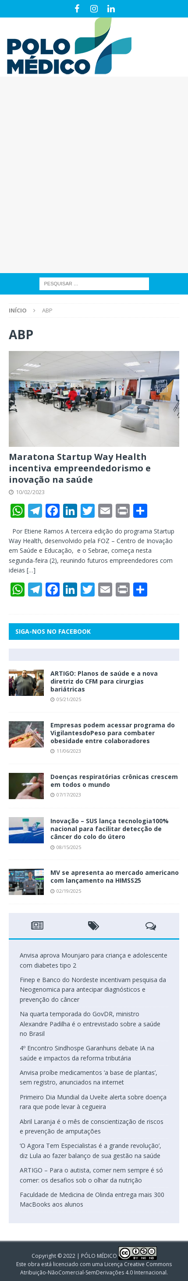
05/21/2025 (69, 699)
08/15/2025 (69, 847)
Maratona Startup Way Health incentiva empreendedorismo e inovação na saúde (80, 468)
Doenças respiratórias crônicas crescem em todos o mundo (114, 780)
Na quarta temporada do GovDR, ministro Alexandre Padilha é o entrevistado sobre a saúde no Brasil (90, 1024)
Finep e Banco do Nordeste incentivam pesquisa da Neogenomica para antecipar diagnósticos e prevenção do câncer (93, 990)
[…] (31, 570)
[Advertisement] (94, 175)
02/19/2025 (69, 891)
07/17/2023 (69, 794)
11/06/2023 (69, 751)
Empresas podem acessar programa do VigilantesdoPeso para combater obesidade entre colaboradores (112, 733)
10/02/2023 (30, 492)
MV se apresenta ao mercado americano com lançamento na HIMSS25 (114, 876)
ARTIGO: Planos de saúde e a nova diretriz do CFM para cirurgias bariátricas (104, 681)
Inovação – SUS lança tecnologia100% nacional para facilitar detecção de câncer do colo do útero (109, 829)
